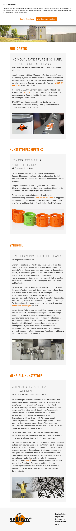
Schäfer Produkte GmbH (44, 198)
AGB (57, 524)
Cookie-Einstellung (27, 19)
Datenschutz (60, 519)
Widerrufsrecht (60, 522)
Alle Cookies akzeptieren (46, 19)
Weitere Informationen (20, 12)
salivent (27, 461)
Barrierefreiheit (60, 514)
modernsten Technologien (22, 306)
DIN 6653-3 (27, 92)
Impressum (59, 517)
